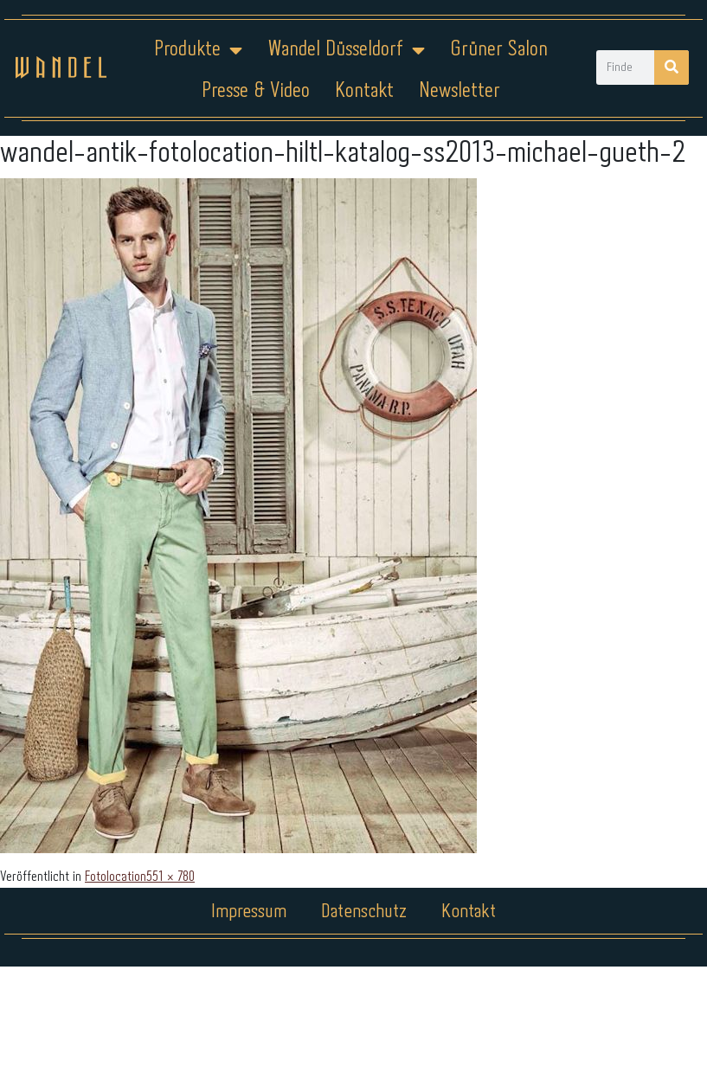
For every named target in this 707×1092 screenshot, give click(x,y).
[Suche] (671, 67)
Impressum (248, 912)
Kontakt (364, 91)
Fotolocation (115, 876)
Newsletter (459, 91)
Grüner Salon (499, 50)
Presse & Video (256, 91)
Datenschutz (364, 912)
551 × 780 (170, 876)
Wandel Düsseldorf (346, 50)
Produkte (198, 50)
